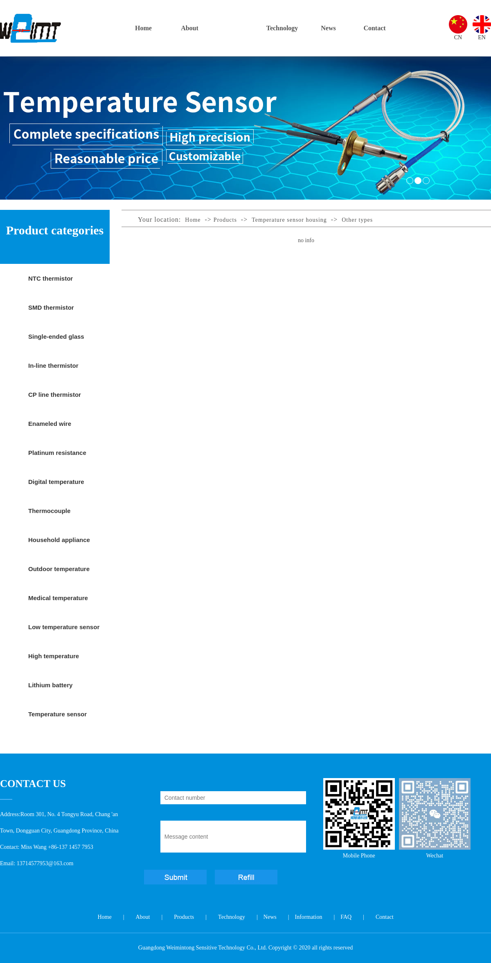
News (328, 28)
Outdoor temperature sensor (59, 574)
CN (458, 37)
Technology (282, 28)
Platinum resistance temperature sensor (57, 458)
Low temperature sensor (63, 626)
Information (308, 917)
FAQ (345, 917)
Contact (374, 28)
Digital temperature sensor (56, 487)
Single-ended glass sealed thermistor (56, 342)
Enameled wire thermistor (49, 429)
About (189, 28)
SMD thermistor (51, 307)
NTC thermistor (50, 278)
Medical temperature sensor (58, 603)
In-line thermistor (53, 365)
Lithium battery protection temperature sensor (61, 691)
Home (143, 28)
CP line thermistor (54, 394)
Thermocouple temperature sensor (57, 516)
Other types (357, 220)
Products (235, 28)
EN (482, 37)
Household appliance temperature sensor (59, 545)
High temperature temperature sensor (57, 661)
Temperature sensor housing (57, 720)
